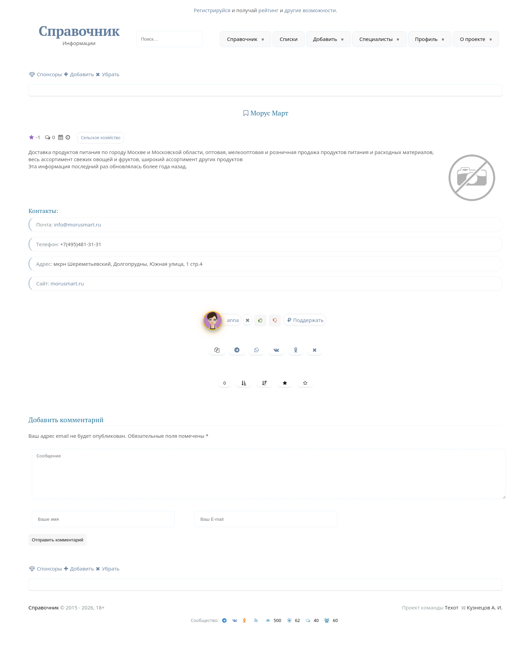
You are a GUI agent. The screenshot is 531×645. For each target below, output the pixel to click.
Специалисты (375, 39)
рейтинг (268, 10)
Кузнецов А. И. (485, 615)
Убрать (108, 74)
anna (222, 320)
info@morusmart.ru (77, 224)
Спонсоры (45, 74)
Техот (452, 615)
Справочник (79, 30)
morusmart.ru (67, 283)
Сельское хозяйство (100, 138)
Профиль (426, 39)
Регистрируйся (212, 10)
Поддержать (304, 320)
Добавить (325, 39)
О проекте (472, 39)
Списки (289, 39)
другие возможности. (310, 10)
